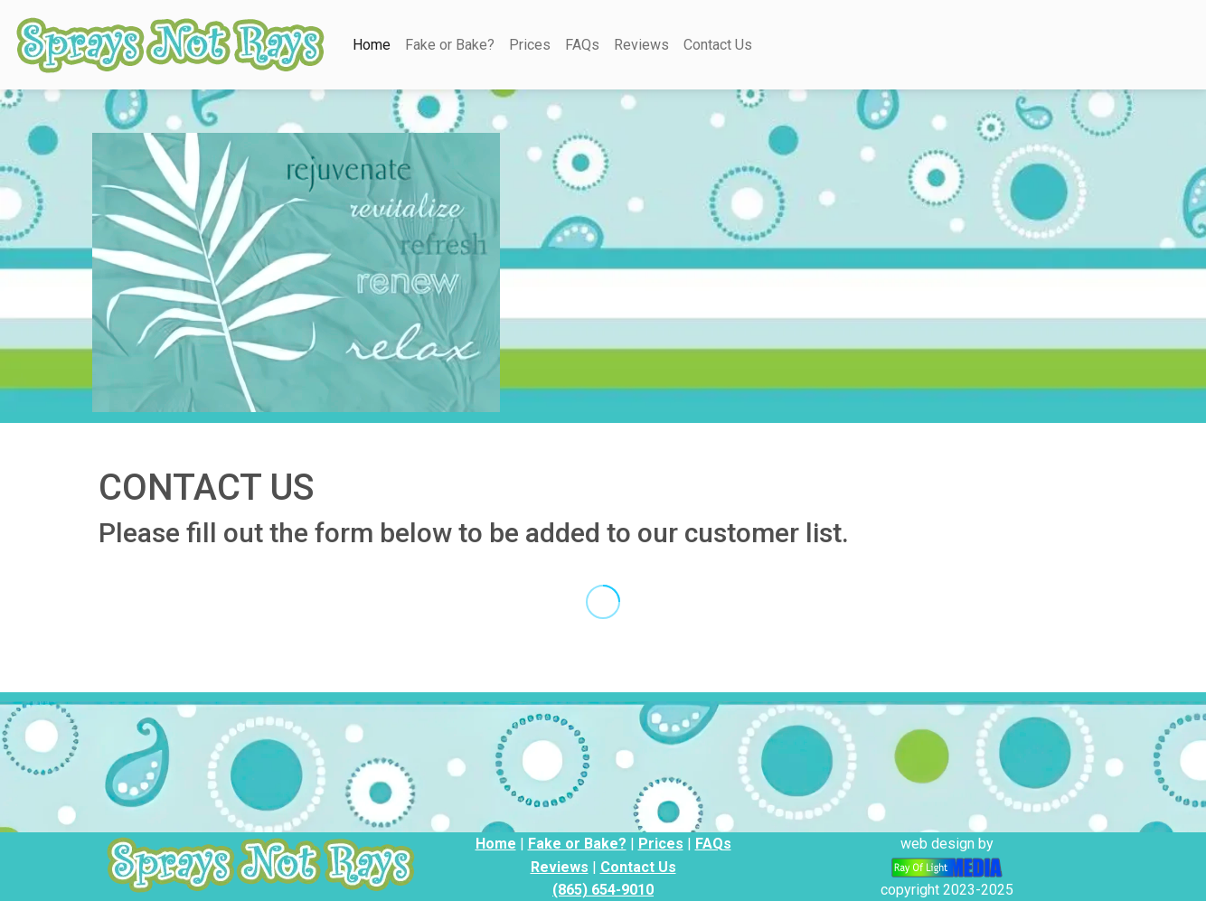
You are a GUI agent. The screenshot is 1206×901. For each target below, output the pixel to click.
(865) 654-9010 (603, 889)
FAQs (582, 44)
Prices (530, 44)
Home (372, 44)
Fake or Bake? (450, 44)
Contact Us (717, 44)
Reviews (641, 44)
